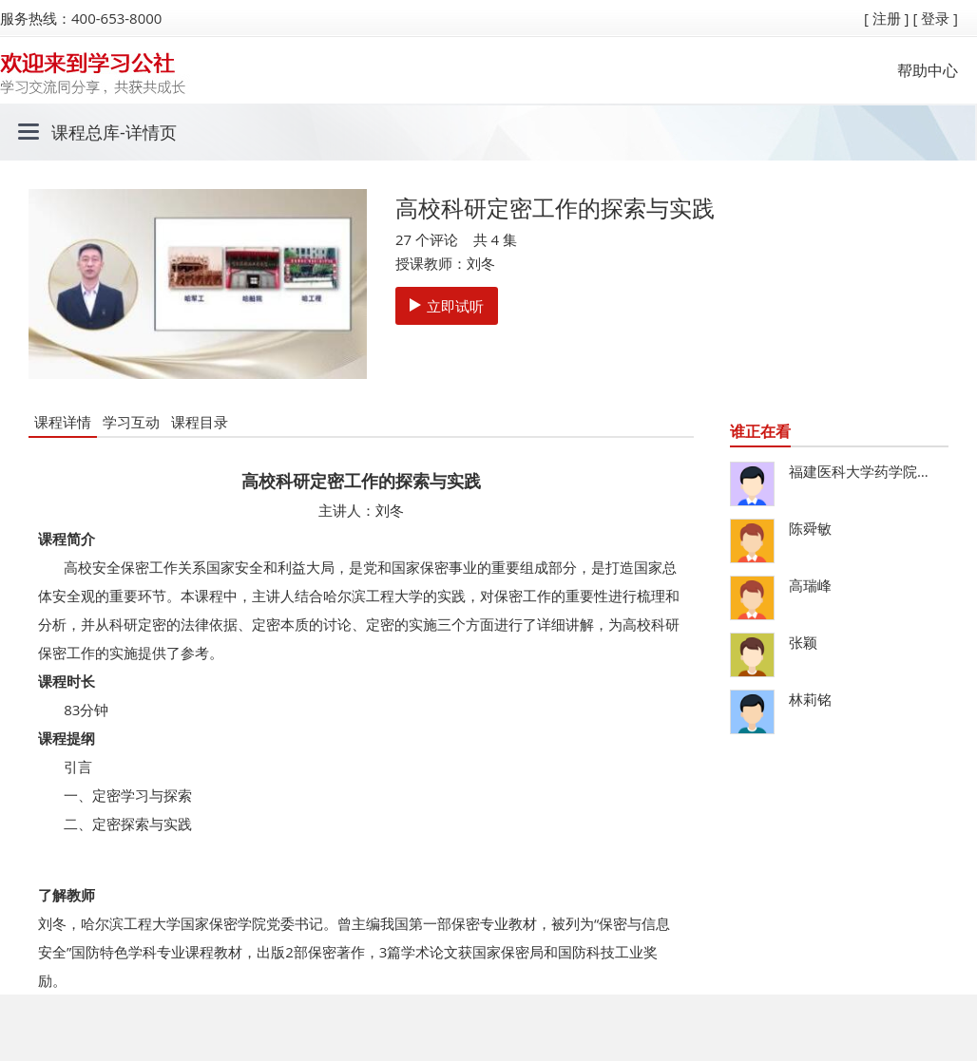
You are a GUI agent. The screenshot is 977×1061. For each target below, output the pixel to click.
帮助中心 (927, 70)
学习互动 (131, 421)
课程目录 (199, 421)
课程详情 (62, 421)
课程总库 (85, 132)
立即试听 (447, 305)
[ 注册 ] (887, 18)
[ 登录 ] (935, 18)
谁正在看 (760, 431)
